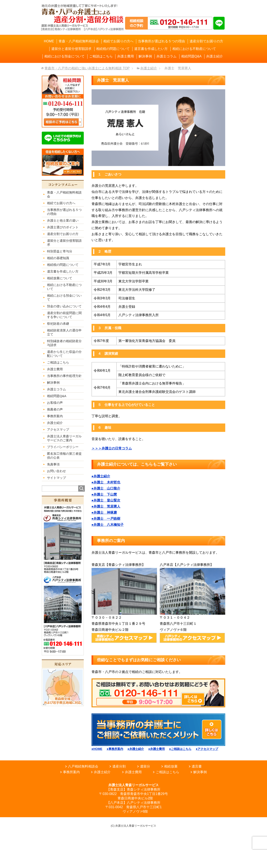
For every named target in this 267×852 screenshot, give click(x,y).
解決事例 (200, 772)
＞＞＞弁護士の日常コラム (112, 448)
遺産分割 (119, 766)
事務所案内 (71, 772)
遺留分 (145, 766)
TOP (87, 68)
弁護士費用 (133, 772)
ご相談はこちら (167, 772)
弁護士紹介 (102, 772)
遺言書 (197, 766)
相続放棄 (171, 766)
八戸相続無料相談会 (83, 766)
